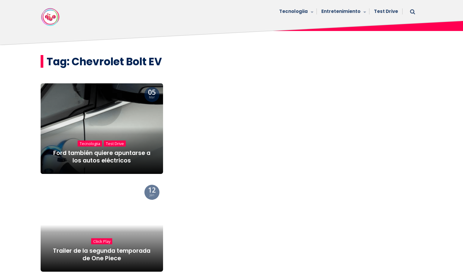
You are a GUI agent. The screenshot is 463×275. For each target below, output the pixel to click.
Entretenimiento (343, 12)
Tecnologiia (295, 12)
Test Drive (386, 11)
